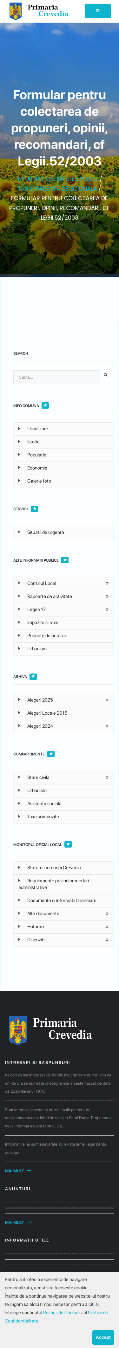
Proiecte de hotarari (42, 635)
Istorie (29, 442)
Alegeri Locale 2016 (42, 713)
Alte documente (38, 913)
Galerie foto (34, 481)
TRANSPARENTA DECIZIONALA (57, 189)
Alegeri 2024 (35, 726)
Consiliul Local (37, 583)
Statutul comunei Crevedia (49, 868)
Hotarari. (31, 926)
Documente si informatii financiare (57, 900)
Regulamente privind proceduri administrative (53, 884)
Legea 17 (32, 609)
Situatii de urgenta (41, 532)
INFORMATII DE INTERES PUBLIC (57, 179)
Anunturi (17, 1188)
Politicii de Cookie (61, 1312)
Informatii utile (27, 1240)
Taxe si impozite (38, 817)
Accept (103, 1337)
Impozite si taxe (38, 622)
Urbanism (32, 649)
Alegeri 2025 (35, 700)
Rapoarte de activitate (45, 596)
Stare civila (34, 777)
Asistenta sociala (40, 803)
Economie (32, 468)
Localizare (33, 429)
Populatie (32, 455)
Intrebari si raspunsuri (37, 1062)
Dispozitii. (32, 940)
